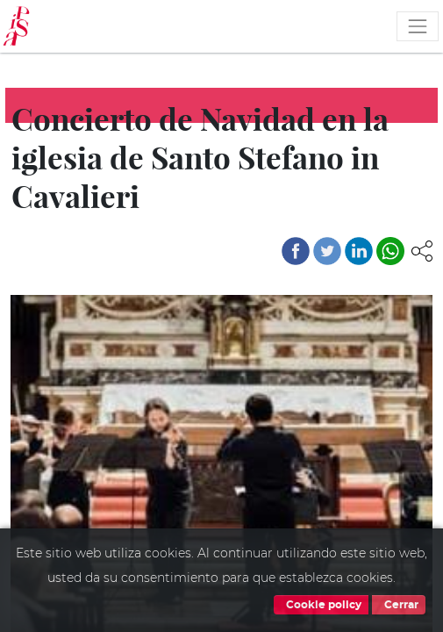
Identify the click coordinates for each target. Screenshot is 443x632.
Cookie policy (321, 605)
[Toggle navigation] (418, 26)
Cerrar (398, 605)
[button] (421, 249)
